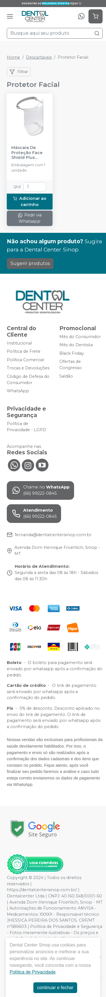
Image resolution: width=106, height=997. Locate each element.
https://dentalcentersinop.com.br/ (42, 889)
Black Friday (71, 353)
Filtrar (18, 72)
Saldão (66, 376)
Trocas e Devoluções (28, 368)
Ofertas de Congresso (70, 365)
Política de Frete (23, 351)
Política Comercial (25, 359)
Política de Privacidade (33, 972)
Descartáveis (39, 57)
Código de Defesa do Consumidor (28, 379)
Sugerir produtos (30, 263)
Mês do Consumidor (80, 336)
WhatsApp (18, 390)
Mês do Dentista (76, 344)
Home (13, 57)
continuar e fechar (55, 987)
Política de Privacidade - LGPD (26, 426)
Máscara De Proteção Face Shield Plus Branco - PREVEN (29, 152)
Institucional (19, 343)
